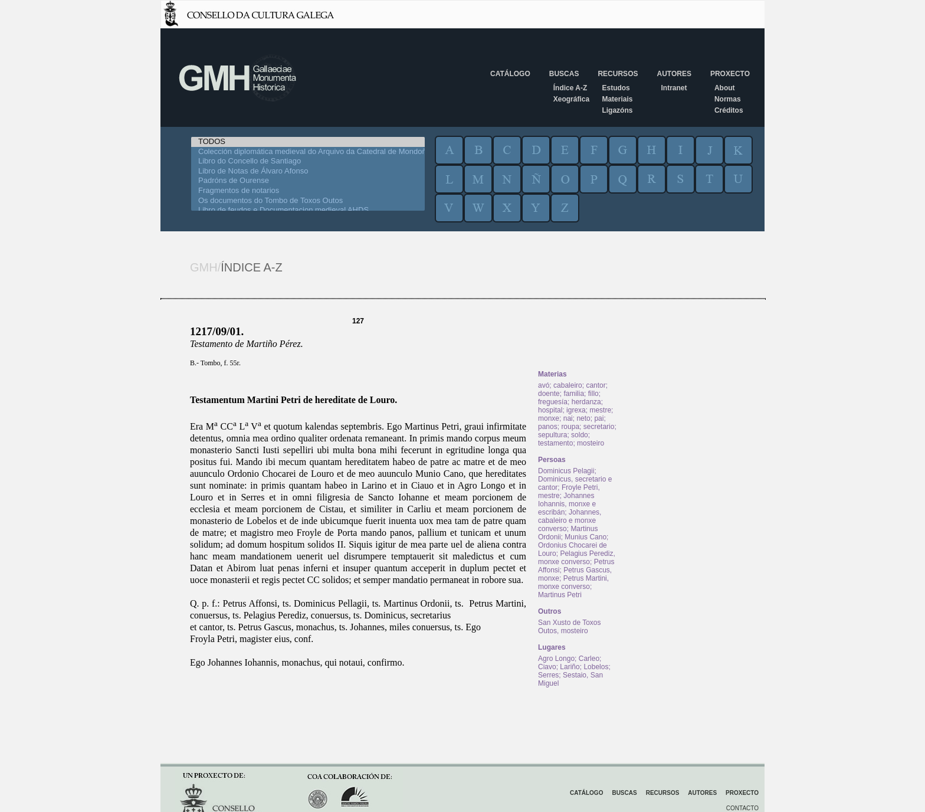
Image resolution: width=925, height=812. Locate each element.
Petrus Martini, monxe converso (573, 582)
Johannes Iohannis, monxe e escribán (567, 504)
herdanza (586, 402)
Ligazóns (617, 110)
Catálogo (510, 74)
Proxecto (730, 74)
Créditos (728, 110)
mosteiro (590, 443)
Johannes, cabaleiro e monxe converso (569, 520)
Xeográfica (571, 99)
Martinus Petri (560, 595)
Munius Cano (585, 537)
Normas (727, 99)
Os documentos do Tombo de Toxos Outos (308, 201)
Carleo (589, 658)
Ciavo (547, 667)
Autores (674, 74)
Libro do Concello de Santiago (308, 161)
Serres (548, 675)
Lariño (569, 667)
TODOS (308, 142)
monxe (548, 418)
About (724, 88)
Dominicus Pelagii (566, 471)
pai (598, 418)
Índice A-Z (570, 88)
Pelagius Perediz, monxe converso (576, 557)
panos (547, 427)
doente (549, 393)
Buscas (564, 74)
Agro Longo (556, 658)
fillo (593, 393)
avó (543, 385)
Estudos (615, 88)
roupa (570, 427)
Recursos (618, 74)
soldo (579, 435)
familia (573, 393)
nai (568, 418)
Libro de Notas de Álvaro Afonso (308, 171)
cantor (595, 385)
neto (583, 418)
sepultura (552, 435)
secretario (599, 427)
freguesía (553, 402)
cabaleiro (567, 385)
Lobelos (595, 667)
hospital (550, 410)
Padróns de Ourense (308, 181)
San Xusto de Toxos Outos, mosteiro (569, 626)
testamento (555, 443)
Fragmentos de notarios (308, 191)
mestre (600, 410)
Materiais (617, 99)
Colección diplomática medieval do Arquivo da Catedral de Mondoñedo (308, 152)
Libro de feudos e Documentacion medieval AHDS (308, 210)
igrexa (576, 410)
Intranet (674, 88)
